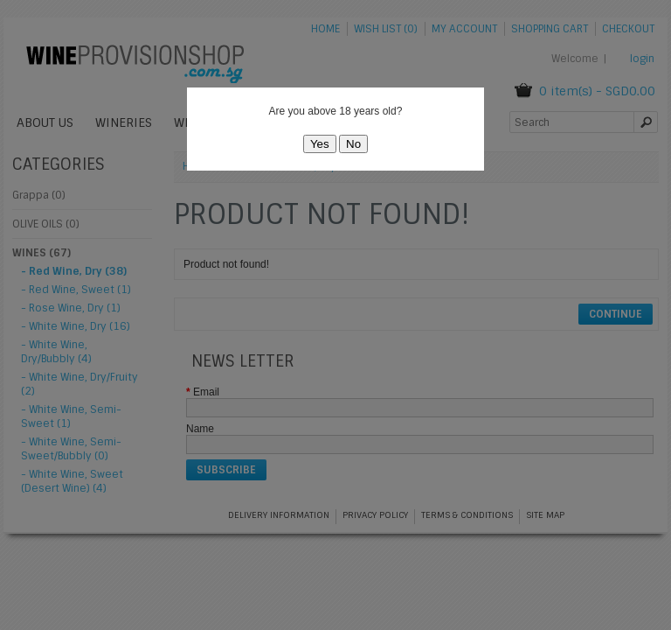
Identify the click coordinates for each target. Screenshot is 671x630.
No (353, 143)
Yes (319, 143)
